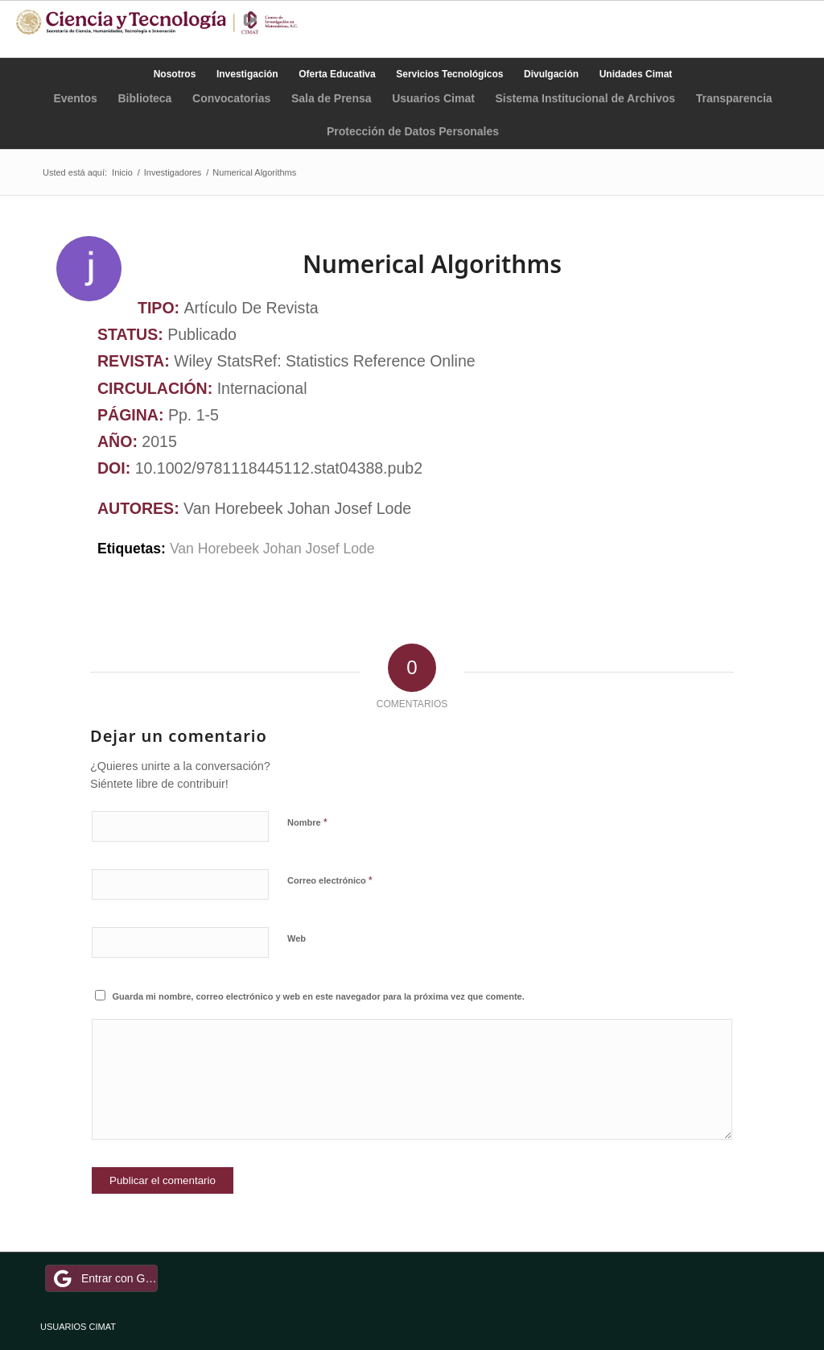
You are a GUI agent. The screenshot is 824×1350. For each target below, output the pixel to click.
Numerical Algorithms (432, 263)
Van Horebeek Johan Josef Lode (274, 548)
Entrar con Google (104, 1278)
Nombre (307, 822)
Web (296, 938)
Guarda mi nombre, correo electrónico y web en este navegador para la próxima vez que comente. (319, 996)
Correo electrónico (330, 880)
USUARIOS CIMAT (78, 1326)
